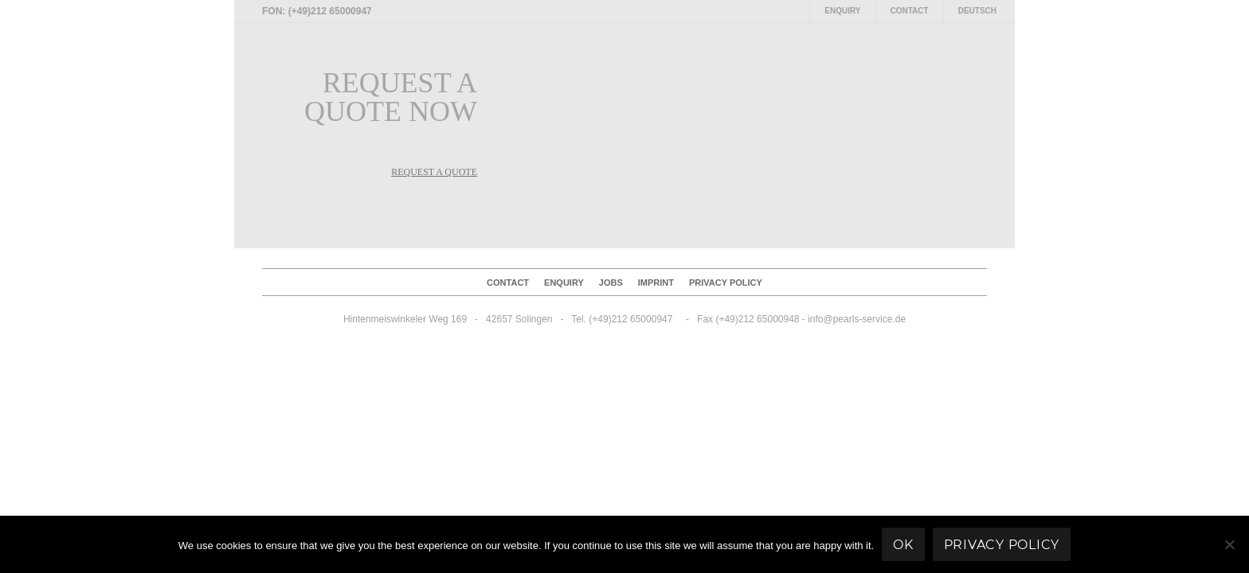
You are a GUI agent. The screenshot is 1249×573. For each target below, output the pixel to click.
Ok (903, 544)
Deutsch (977, 10)
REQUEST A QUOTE (434, 171)
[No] (1229, 544)
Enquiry (842, 10)
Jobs (611, 282)
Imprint (656, 282)
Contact (910, 10)
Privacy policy (725, 282)
